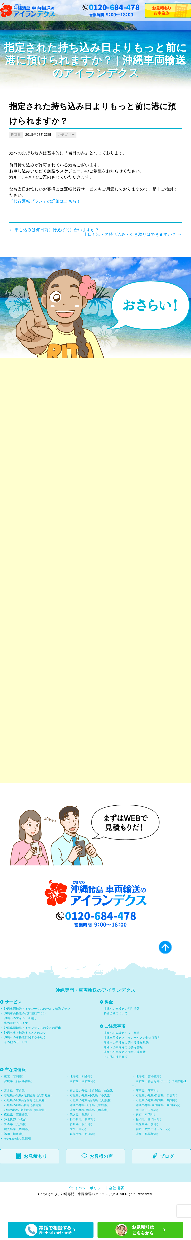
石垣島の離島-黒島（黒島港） (24, 1124)
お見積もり (34, 1175)
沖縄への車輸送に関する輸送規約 (126, 1062)
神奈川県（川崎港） (83, 1139)
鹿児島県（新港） (148, 1143)
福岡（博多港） (14, 1153)
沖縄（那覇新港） (148, 1153)
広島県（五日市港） (17, 1134)
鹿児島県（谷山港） (17, 1148)
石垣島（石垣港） (148, 1110)
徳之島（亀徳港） (82, 1134)
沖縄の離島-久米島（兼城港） (90, 1124)
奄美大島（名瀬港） (83, 1153)
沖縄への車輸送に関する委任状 (125, 1071)
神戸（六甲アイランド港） (154, 1148)
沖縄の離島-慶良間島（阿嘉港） (25, 1129)
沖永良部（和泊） (16, 1139)
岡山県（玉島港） (148, 1129)
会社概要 (116, 1208)
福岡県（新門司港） (149, 1139)
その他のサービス (15, 1061)
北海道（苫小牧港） (149, 1095)
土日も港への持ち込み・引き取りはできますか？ (132, 234)
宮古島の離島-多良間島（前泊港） (93, 1110)
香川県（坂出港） (82, 1143)
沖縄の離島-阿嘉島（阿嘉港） (90, 1129)
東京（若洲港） (14, 1095)
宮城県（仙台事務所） (19, 1100)
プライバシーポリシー (86, 1208)
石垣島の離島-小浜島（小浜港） (91, 1115)
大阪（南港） (79, 1148)
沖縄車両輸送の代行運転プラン (25, 1033)
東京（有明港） (146, 1134)
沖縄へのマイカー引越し (20, 1037)
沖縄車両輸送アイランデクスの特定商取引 (132, 1057)
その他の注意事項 (115, 1076)
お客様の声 (99, 1175)
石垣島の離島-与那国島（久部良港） (28, 1115)
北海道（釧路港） (82, 1095)
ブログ (165, 1175)
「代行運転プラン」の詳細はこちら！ (45, 201)
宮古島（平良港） (16, 1110)
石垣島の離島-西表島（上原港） (25, 1119)
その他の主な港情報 (17, 1158)
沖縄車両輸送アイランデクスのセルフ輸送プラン (37, 1028)
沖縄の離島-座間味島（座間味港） (159, 1124)
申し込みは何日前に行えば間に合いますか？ (54, 230)
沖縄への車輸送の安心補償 (122, 1052)
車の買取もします (16, 1042)
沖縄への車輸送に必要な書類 (123, 1066)
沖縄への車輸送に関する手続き (25, 1057)
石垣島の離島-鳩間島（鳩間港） (157, 1119)
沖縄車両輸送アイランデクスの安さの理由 (32, 1047)
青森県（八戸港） (16, 1143)
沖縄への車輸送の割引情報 (122, 1028)
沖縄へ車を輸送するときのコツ (25, 1052)
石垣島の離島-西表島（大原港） (91, 1119)
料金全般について (115, 1033)
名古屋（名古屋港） (83, 1100)
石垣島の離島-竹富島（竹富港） (157, 1115)
